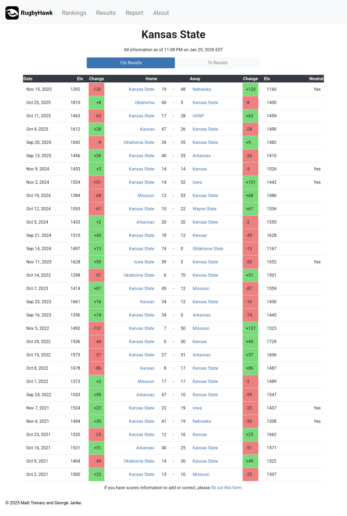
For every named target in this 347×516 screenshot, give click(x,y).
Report (134, 12)
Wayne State (205, 208)
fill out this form (226, 487)
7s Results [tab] (217, 62)
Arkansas (202, 155)
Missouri (146, 195)
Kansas (147, 129)
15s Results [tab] (131, 62)
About (161, 12)
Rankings (74, 12)
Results (106, 12)
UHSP (198, 115)
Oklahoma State (139, 142)
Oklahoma (144, 102)
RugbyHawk (29, 13)
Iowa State (144, 262)
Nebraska (202, 89)
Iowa (197, 182)
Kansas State (142, 89)
